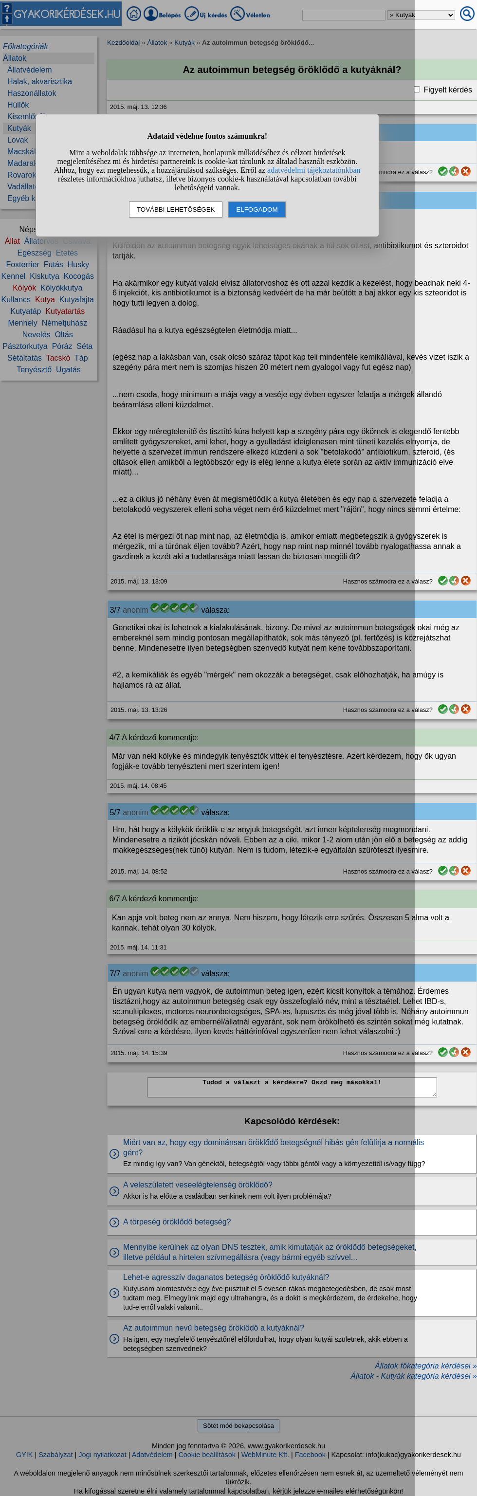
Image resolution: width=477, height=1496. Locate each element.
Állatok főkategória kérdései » (426, 1366)
